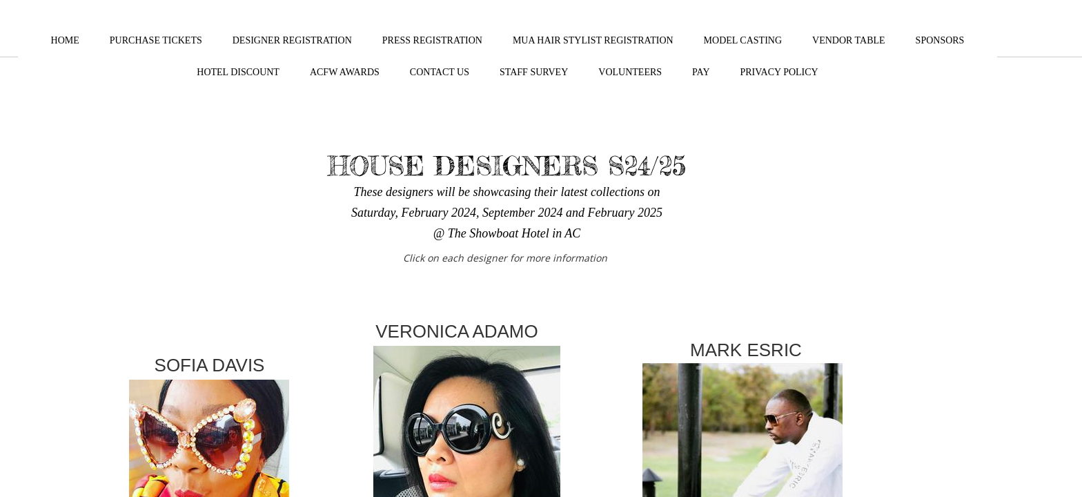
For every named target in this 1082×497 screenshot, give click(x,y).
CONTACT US (439, 72)
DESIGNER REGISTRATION (292, 40)
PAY (700, 72)
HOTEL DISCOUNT (238, 72)
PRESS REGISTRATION (432, 40)
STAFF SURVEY (534, 72)
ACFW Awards (345, 72)
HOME (65, 40)
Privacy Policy (779, 72)
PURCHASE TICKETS (156, 40)
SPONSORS (940, 40)
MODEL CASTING (743, 40)
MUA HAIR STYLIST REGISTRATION (593, 40)
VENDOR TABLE (848, 40)
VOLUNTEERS (630, 72)
